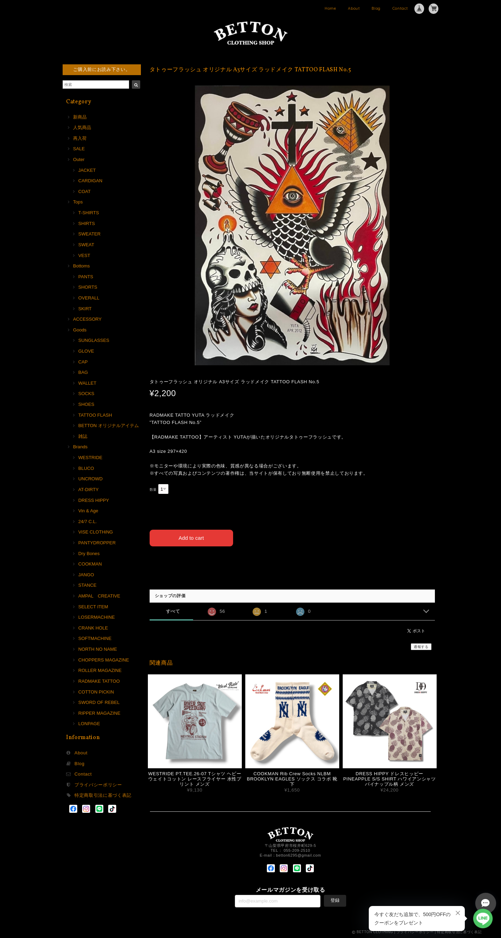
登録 (335, 900)
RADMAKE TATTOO (99, 681)
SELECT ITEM (93, 606)
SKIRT (85, 308)
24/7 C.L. (87, 521)
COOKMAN (90, 564)
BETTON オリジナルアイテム (108, 425)
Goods (80, 329)
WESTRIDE (90, 457)
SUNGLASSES (93, 340)
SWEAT (86, 244)
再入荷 (80, 138)
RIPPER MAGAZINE (99, 713)
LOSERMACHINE (96, 617)
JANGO (86, 574)
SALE (79, 148)
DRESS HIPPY (93, 500)
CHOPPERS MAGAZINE (103, 660)
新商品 (80, 117)
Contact (400, 8)
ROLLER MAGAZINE (100, 670)
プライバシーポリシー (98, 784)
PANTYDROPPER (97, 542)
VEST (84, 255)
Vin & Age (88, 510)
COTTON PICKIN (96, 692)
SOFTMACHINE (94, 638)
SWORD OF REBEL (99, 702)
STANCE (87, 585)
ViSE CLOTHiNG (95, 532)
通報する (421, 647)
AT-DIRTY (88, 489)
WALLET (87, 383)
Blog (376, 8)
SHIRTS (86, 223)
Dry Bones (89, 553)
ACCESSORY (87, 319)
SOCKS (86, 393)
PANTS (85, 276)
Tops (78, 202)
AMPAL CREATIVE (99, 596)
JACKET (87, 170)
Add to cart (191, 538)
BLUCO (86, 468)
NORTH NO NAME (97, 649)
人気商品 (82, 127)
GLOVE (86, 351)
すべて (173, 611)
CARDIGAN (90, 180)
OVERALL (88, 297)
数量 (153, 489)
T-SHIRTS (88, 212)
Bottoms (81, 265)
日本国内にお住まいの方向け (292, 562)
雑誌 (82, 436)
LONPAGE (89, 723)
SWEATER (89, 233)
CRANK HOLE (93, 628)
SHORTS (87, 287)
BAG (83, 372)
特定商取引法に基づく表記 (103, 795)
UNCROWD (90, 478)
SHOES (86, 404)
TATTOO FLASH (95, 415)
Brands (80, 446)
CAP (83, 361)
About (354, 8)
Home (330, 8)
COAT (84, 191)
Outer (79, 159)
